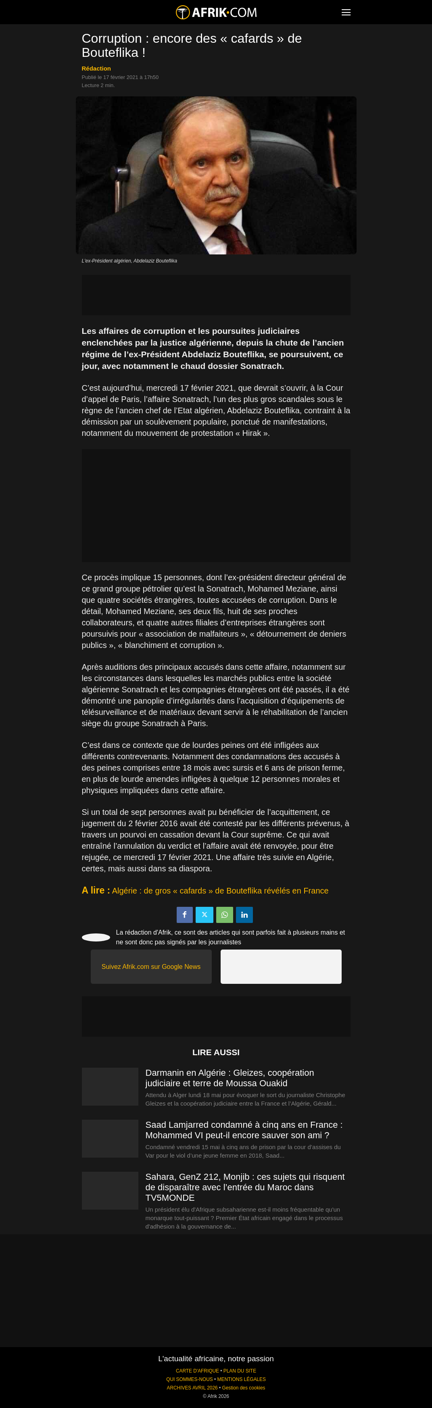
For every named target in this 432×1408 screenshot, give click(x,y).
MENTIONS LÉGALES (241, 1379)
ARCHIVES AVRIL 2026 (192, 1388)
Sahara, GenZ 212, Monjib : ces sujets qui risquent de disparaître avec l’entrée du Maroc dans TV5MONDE (245, 1187)
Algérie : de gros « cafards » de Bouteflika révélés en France (220, 890)
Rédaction (96, 68)
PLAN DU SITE (239, 1371)
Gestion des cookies (243, 1388)
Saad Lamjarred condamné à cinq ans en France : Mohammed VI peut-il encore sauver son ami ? (244, 1130)
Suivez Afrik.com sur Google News (151, 966)
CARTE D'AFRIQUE (197, 1371)
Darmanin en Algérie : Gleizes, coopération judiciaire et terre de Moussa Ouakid (230, 1078)
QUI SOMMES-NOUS (189, 1379)
